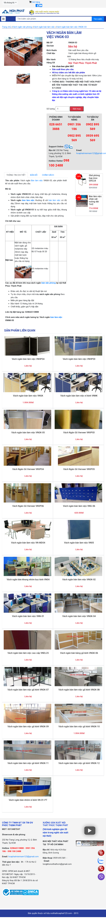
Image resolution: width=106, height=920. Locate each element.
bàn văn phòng (48, 283)
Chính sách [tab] (48, 175)
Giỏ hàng (36, 2)
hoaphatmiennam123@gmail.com (23, 856)
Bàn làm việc (37, 180)
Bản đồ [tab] (33, 175)
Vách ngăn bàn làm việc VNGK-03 (71, 27)
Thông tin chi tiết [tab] (15, 175)
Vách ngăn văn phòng (22, 27)
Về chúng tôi (9, 3)
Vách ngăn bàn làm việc (44, 27)
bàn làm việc (28, 200)
